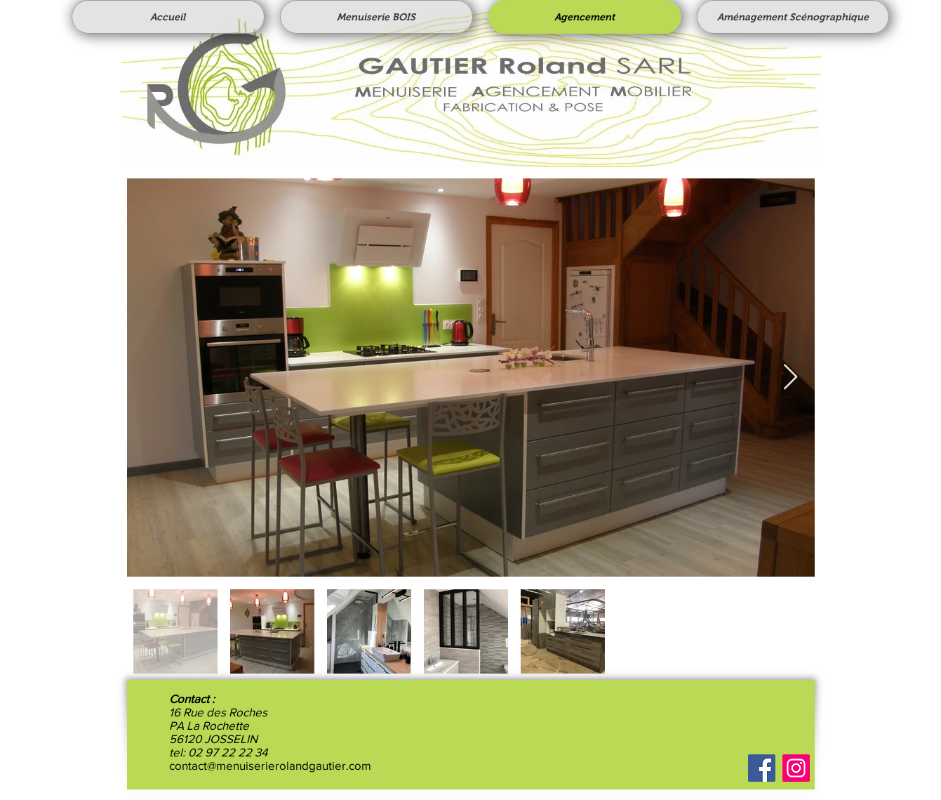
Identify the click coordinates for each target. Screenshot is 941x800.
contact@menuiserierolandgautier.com (270, 765)
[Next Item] (790, 377)
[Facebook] (761, 768)
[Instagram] (796, 768)
